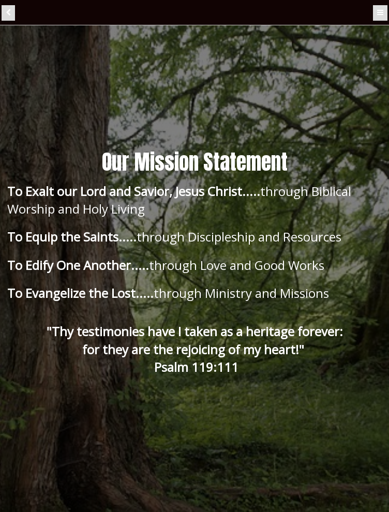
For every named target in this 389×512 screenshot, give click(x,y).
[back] (8, 13)
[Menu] (380, 13)
